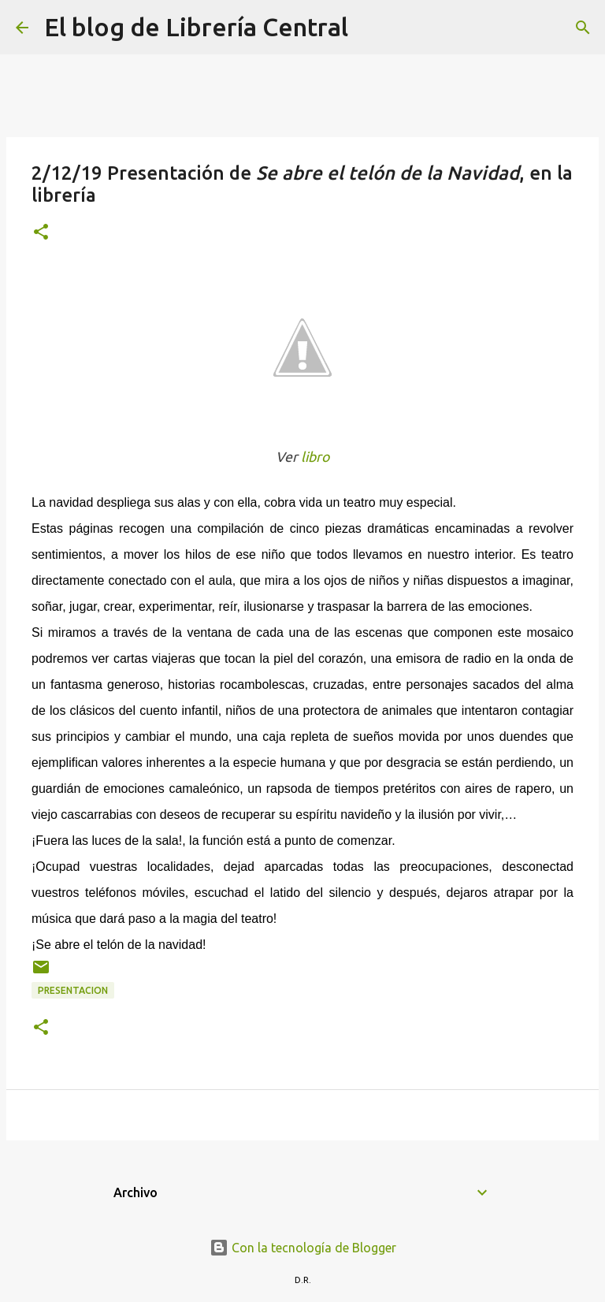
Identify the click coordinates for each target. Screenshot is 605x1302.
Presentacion (73, 990)
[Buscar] (370, 27)
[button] (41, 233)
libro (315, 456)
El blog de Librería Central (196, 27)
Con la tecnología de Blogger (303, 1248)
